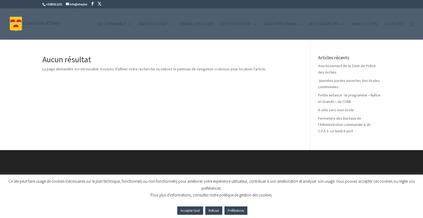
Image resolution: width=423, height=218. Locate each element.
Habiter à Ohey (152, 24)
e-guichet (394, 24)
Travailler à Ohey (196, 24)
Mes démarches (324, 24)
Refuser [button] (214, 210)
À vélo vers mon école (336, 110)
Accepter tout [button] (190, 210)
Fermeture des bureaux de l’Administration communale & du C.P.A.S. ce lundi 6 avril (344, 125)
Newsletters (364, 24)
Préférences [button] (236, 210)
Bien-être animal (280, 24)
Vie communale (111, 24)
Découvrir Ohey (236, 24)
